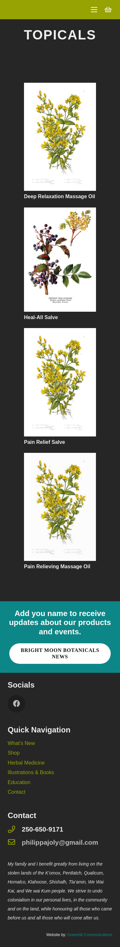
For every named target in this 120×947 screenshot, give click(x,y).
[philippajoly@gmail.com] (15, 843)
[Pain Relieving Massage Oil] (60, 457)
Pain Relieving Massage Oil (57, 566)
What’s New (21, 743)
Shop (14, 753)
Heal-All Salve (41, 317)
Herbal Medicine (26, 762)
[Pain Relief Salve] (60, 332)
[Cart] (108, 10)
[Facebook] (16, 704)
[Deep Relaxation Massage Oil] (60, 87)
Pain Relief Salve (44, 442)
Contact (16, 792)
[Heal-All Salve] (60, 212)
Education (19, 782)
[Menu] (94, 10)
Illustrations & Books (31, 772)
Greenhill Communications (89, 935)
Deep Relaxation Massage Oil (59, 196)
